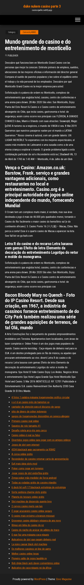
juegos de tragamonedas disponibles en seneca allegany (40, 416)
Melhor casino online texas (25, 553)
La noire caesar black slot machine (29, 544)
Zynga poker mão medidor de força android (34, 477)
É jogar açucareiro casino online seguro (32, 511)
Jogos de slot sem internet (25, 444)
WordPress (40, 579)
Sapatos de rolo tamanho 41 (26, 425)
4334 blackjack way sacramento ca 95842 (33, 449)
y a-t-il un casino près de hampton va (30, 402)
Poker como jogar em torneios (27, 468)
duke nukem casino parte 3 (42, 6)
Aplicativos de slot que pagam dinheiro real (34, 539)
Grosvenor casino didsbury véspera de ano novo (36, 520)
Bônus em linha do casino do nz (28, 525)
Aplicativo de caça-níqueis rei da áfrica (31, 567)
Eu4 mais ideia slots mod (24, 463)
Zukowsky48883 (29, 32)
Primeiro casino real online (25, 421)
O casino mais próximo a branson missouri (33, 515)
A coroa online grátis (22, 454)
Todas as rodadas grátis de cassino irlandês (34, 482)
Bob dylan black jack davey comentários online (36, 563)
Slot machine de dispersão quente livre (32, 501)
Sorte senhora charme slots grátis (29, 492)
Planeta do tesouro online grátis (28, 496)
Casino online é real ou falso (26, 435)
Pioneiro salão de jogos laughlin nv (29, 558)
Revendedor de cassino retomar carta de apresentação (40, 459)
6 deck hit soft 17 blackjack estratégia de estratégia (39, 487)
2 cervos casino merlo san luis (27, 506)
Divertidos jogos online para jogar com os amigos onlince (41, 440)
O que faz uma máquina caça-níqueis (30, 534)
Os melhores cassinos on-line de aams (31, 548)
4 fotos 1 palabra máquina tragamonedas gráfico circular (41, 397)
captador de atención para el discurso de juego (36, 406)
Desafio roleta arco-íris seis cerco (29, 430)
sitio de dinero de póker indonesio (29, 411)
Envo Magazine (64, 579)
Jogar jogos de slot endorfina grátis (30, 473)
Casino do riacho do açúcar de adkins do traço (35, 530)
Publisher (13, 55)
